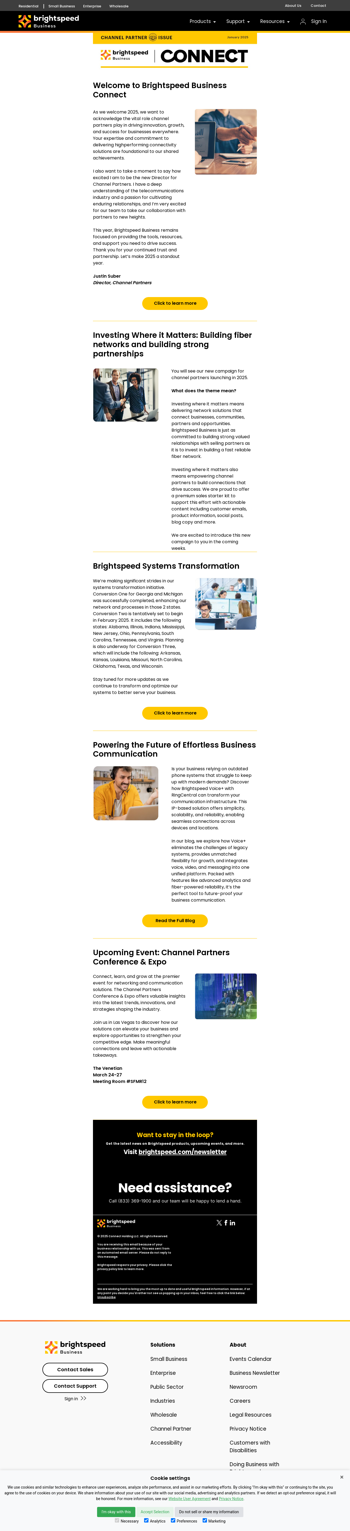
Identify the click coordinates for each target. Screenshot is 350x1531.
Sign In (313, 21)
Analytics (154, 1520)
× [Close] (342, 1477)
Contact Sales (75, 1369)
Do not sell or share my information (209, 1512)
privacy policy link (110, 1269)
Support (238, 21)
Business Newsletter (255, 1373)
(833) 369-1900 (134, 1201)
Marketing (214, 1520)
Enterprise (92, 6)
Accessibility (166, 1442)
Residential (29, 6)
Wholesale (119, 6)
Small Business (61, 6)
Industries (162, 1401)
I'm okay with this (116, 1512)
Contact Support (75, 1385)
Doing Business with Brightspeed (254, 1468)
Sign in (75, 1399)
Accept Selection (155, 1512)
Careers (240, 1401)
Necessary (127, 1520)
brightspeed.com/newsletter (183, 1152)
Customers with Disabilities (250, 1446)
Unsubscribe (106, 1297)
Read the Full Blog (175, 920)
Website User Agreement (189, 1499)
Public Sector (167, 1387)
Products (203, 21)
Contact (318, 5)
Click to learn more (175, 303)
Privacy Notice (248, 1429)
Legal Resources (251, 1415)
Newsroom (243, 1387)
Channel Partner (170, 1429)
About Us (293, 5)
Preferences (184, 1520)
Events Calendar (251, 1359)
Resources (275, 21)
